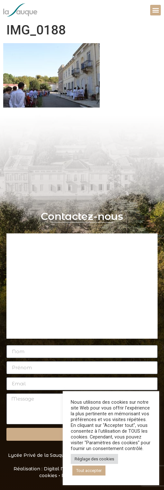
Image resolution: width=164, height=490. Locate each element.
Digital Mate (58, 469)
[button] (155, 10)
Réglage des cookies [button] (94, 459)
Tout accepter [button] (89, 470)
